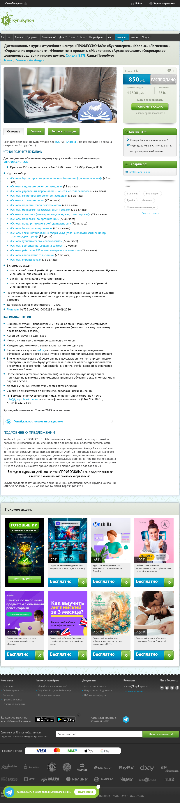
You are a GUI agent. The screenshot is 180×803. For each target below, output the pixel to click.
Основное (13, 131)
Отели (73, 37)
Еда (9, 37)
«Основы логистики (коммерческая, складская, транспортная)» (50, 214)
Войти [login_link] (138, 3)
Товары (135, 37)
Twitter (172, 688)
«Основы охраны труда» (25, 259)
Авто (110, 37)
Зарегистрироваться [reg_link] (164, 3)
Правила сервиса (12, 699)
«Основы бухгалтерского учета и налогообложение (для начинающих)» (56, 178)
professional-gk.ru (139, 172)
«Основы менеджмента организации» (34, 219)
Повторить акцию (149, 106)
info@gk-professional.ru (22, 399)
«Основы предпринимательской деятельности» (40, 223)
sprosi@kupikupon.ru (135, 686)
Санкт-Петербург (14, 3)
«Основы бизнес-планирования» (31, 228)
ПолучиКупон (97, 37)
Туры (83, 37)
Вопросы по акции (64, 131)
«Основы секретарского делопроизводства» (38, 195)
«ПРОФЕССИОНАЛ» (16, 162)
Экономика (132, 193)
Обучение (122, 37)
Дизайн (131, 200)
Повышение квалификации (141, 207)
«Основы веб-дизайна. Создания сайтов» (36, 245)
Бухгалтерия (152, 193)
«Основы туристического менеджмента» (36, 241)
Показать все (149, 213)
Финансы (147, 200)
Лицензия (13, 309)
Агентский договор (95, 686)
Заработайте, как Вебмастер (54, 690)
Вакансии (8, 695)
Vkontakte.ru (167, 688)
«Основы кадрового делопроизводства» (36, 186)
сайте (40, 350)
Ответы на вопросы (14, 704)
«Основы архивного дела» (27, 200)
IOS (58, 142)
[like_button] (169, 71)
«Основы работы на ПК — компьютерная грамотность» (45, 250)
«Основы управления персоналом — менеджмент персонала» (50, 191)
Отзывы (36, 131)
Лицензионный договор (98, 690)
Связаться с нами (133, 691)
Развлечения (49, 37)
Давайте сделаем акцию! (52, 686)
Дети (63, 37)
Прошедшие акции (49, 695)
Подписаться (85, 791)
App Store (44, 719)
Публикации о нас (13, 690)
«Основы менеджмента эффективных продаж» (40, 209)
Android (71, 142)
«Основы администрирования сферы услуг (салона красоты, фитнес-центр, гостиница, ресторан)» (58, 234)
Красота (20, 37)
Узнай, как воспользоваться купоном (38, 421)
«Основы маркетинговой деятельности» (35, 205)
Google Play (66, 719)
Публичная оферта (95, 695)
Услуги (146, 37)
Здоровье (33, 37)
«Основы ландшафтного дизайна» (32, 255)
